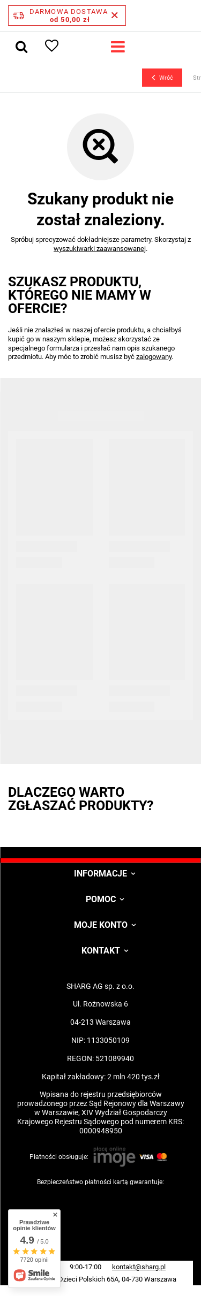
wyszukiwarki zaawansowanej (100, 249)
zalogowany (154, 357)
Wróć (162, 77)
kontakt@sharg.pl (139, 1267)
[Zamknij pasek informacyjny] (114, 15)
